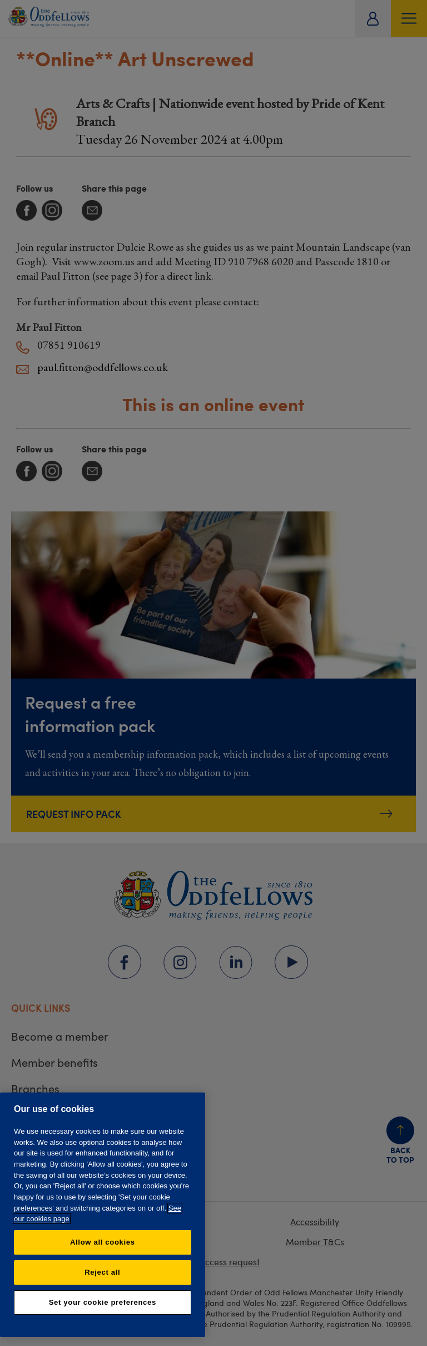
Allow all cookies (102, 1242)
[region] (102, 1215)
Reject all (102, 1272)
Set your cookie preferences (102, 1302)
